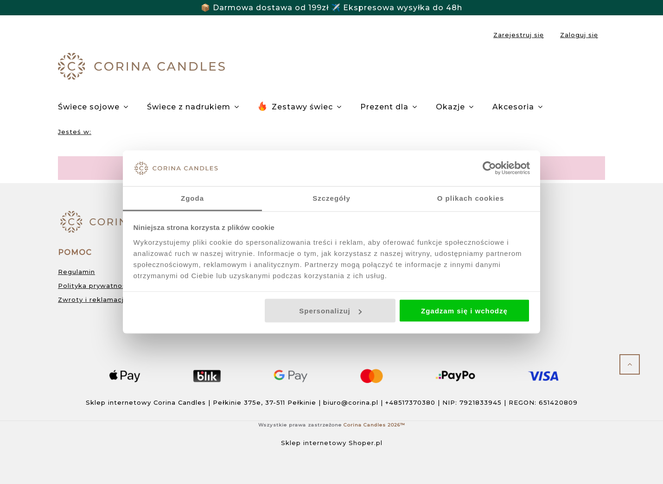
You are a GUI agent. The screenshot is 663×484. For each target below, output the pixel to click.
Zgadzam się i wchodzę (464, 311)
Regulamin (76, 271)
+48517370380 (410, 402)
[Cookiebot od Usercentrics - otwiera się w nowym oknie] (489, 168)
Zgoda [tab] (192, 198)
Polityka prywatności (95, 285)
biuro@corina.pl (350, 402)
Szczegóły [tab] (331, 198)
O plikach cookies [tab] (470, 198)
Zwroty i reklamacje (93, 299)
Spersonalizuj (330, 311)
